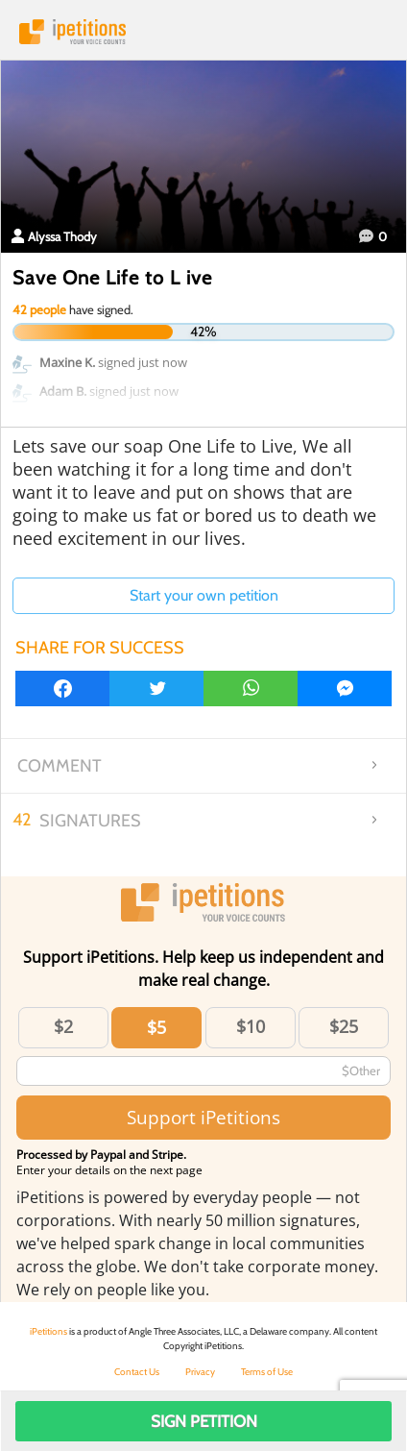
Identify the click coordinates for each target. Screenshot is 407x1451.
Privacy (200, 1371)
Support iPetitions (203, 1117)
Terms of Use (267, 1371)
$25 (343, 1026)
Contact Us (136, 1371)
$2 (63, 1026)
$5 (156, 1027)
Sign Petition (204, 1421)
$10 (250, 1026)
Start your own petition (204, 595)
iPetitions (203, 31)
